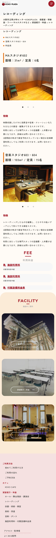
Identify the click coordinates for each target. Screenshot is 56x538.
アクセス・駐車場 (12, 530)
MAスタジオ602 (12, 37)
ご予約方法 (10, 477)
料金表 (8, 45)
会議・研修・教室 (13, 506)
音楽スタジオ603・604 (15, 41)
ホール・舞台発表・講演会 (17, 496)
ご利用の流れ (11, 472)
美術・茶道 (10, 511)
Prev (6, 83)
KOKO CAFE (26, 435)
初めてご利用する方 (14, 467)
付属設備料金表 (14, 287)
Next (50, 83)
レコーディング (12, 501)
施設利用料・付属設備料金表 (18, 521)
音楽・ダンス (11, 516)
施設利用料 (11, 265)
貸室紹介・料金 (26, 389)
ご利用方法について (26, 344)
